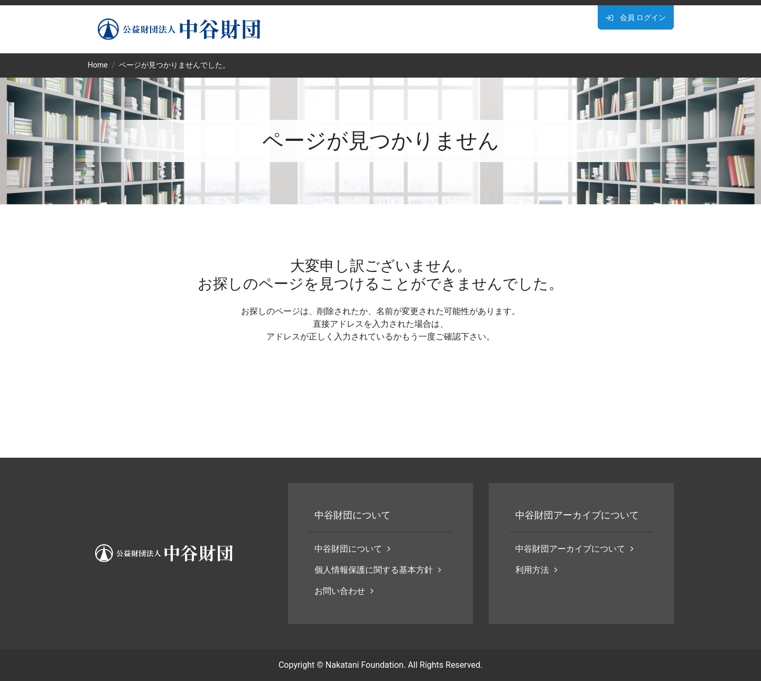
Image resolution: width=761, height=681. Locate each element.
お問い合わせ (344, 591)
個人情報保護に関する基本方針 (377, 570)
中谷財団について (352, 549)
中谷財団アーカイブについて (574, 549)
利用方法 (536, 570)
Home (98, 65)
